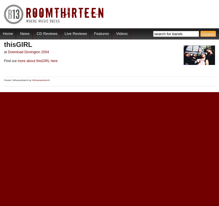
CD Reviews (47, 33)
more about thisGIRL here (37, 61)
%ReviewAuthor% (41, 80)
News (24, 33)
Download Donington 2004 (28, 52)
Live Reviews (76, 33)
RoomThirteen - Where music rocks (54, 14)
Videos (121, 33)
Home (8, 33)
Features (101, 33)
